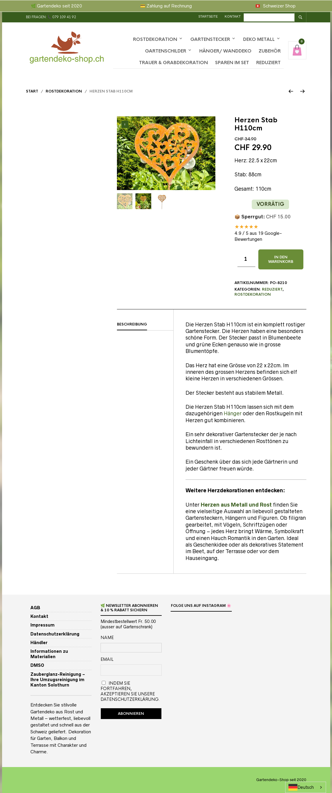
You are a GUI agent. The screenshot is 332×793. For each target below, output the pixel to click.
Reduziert (268, 62)
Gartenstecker (210, 39)
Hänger (233, 413)
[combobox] (305, 787)
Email (107, 659)
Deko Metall (259, 39)
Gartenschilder (165, 51)
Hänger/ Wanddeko (225, 51)
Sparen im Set (232, 62)
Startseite (209, 16)
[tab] (145, 324)
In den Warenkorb (280, 259)
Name (107, 637)
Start (32, 91)
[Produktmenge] (246, 259)
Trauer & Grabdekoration (173, 62)
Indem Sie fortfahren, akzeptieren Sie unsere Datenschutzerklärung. (130, 691)
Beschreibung (132, 324)
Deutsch (301, 787)
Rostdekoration (155, 39)
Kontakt (234, 16)
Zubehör (270, 51)
